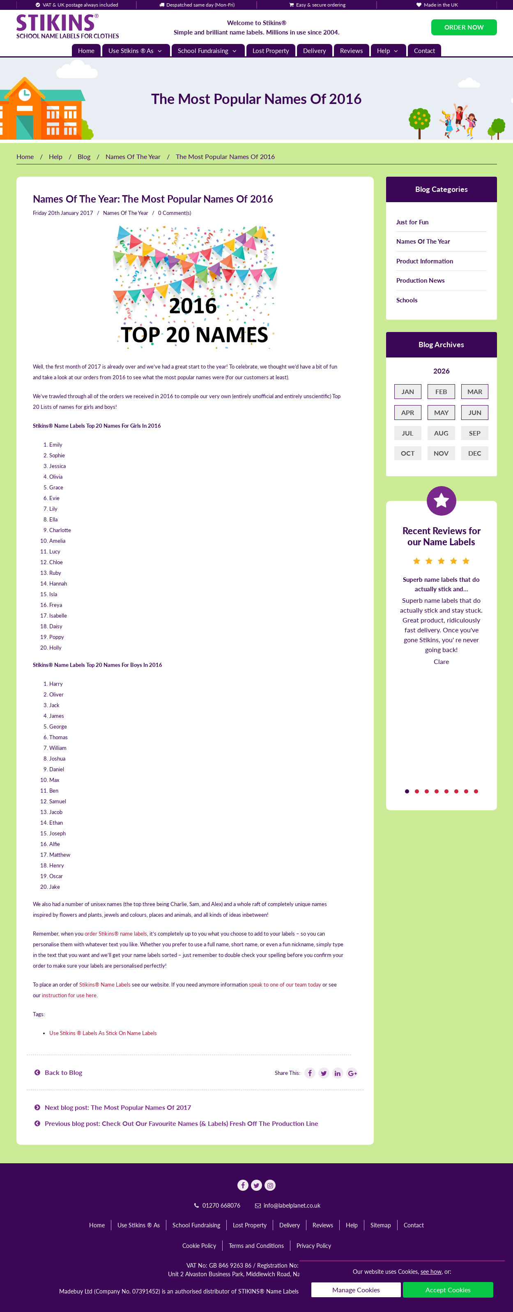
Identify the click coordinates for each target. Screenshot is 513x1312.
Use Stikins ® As (136, 50)
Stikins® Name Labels (105, 984)
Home (86, 50)
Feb (441, 391)
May (441, 412)
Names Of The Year (133, 156)
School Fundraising (208, 50)
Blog (84, 156)
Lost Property (271, 50)
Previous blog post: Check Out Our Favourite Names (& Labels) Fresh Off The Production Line (175, 1123)
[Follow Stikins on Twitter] (323, 1073)
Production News (420, 280)
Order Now (464, 27)
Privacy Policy (314, 1245)
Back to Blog (57, 1072)
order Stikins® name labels (116, 933)
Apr (407, 412)
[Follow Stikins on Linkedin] (337, 1073)
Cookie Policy (199, 1245)
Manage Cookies (356, 1290)
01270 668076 (216, 1205)
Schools (407, 300)
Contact (424, 50)
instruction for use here (69, 995)
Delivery (314, 50)
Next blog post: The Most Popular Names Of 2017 (112, 1107)
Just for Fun (412, 222)
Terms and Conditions (256, 1245)
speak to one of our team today (285, 984)
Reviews (351, 50)
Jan (408, 391)
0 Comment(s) (174, 213)
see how (431, 1271)
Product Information (424, 261)
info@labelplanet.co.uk (287, 1205)
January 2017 (77, 213)
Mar (474, 391)
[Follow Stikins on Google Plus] (351, 1073)
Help (388, 50)
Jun (475, 412)
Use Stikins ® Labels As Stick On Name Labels (103, 1033)
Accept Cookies (448, 1290)
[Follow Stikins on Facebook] (309, 1073)
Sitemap (380, 1225)
